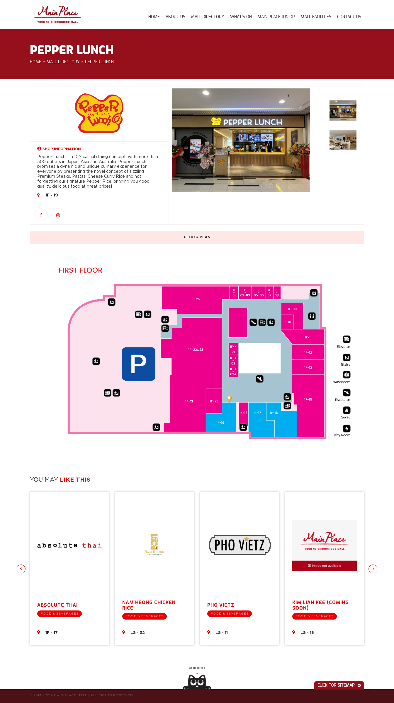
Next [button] (372, 569)
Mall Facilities (316, 17)
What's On (241, 17)
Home (154, 17)
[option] (241, 140)
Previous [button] (21, 569)
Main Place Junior (276, 17)
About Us (175, 17)
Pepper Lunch (99, 62)
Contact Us (349, 17)
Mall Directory (207, 17)
